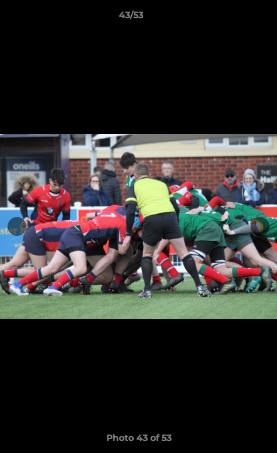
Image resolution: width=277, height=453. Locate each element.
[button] (231, 18)
